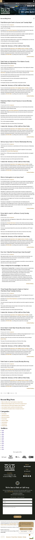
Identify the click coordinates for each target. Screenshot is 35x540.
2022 (2, 438)
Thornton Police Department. (12, 151)
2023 (2, 436)
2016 (2, 443)
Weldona (11, 524)
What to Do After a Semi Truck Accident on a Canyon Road (11, 402)
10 (11, 393)
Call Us (6, 3)
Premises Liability (4, 420)
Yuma (19, 524)
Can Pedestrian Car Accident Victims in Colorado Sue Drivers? (12, 408)
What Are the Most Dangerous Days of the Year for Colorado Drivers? (14, 403)
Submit (17, 516)
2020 (2, 441)
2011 (2, 447)
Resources (8, 537)
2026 (2, 430)
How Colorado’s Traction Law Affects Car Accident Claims (11, 407)
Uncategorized (11, 24)
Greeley (32, 523)
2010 (2, 449)
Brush (13, 523)
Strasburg (8, 524)
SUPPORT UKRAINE (20, 5)
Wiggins (15, 524)
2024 (2, 434)
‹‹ (1, 393)
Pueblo (5, 524)
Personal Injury (4, 418)
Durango (24, 523)
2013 (2, 445)
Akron (11, 523)
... (14, 393)
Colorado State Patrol (11, 222)
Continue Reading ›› (30, 56)
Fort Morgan (28, 523)
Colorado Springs (20, 523)
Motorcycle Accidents (5, 417)
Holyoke (2, 524)
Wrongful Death (4, 425)
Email (17, 3)
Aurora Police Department (12, 30)
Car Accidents (4, 413)
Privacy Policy (14, 537)
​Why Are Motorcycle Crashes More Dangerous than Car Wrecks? (13, 405)
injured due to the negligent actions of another (19, 48)
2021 (2, 439)
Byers (15, 523)
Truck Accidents (4, 422)
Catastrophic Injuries (5, 415)
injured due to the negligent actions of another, (19, 380)
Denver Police (3, 338)
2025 (2, 432)
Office (29, 3)
